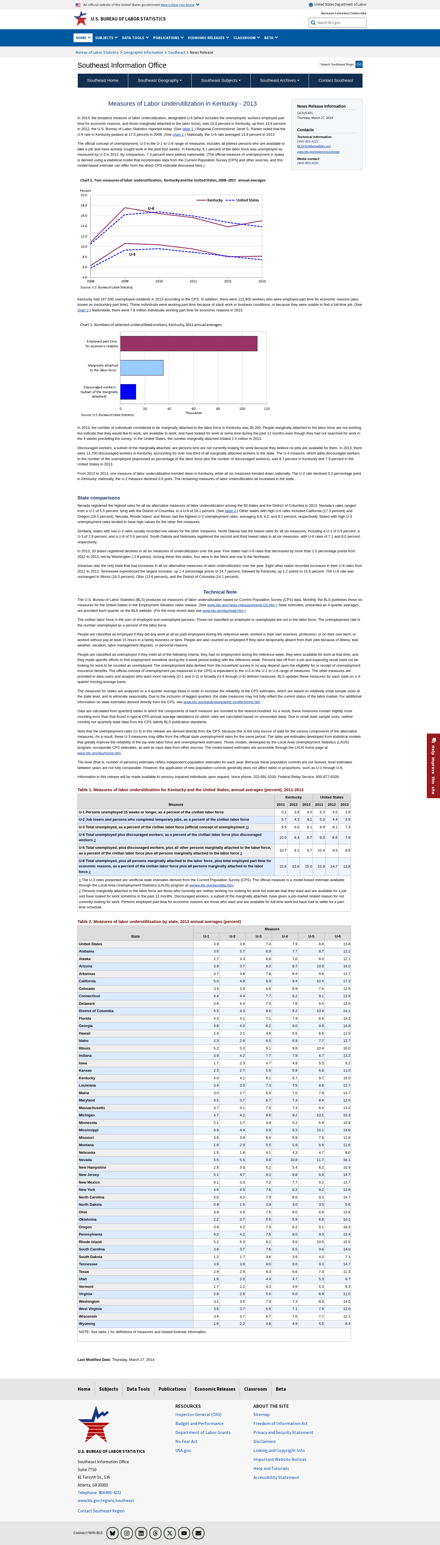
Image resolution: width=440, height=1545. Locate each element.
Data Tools (138, 1389)
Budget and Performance (199, 1423)
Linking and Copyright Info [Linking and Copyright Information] (279, 1450)
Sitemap (261, 1414)
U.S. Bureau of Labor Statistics (128, 19)
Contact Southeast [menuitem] (335, 80)
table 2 (230, 511)
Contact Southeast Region (101, 1511)
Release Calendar (335, 13)
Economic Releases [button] (206, 37)
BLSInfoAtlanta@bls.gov (314, 146)
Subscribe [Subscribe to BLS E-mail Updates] (358, 13)
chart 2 (83, 310)
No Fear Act (186, 1441)
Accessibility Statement (276, 1477)
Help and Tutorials (271, 1468)
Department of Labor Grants (203, 1432)
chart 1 (178, 134)
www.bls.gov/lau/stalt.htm (223, 611)
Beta (281, 1389)
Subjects (108, 1389)
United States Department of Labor (337, 4)
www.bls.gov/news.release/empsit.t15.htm (241, 605)
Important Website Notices (279, 1459)
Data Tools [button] (133, 37)
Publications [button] (166, 37)
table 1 (187, 129)
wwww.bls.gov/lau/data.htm (211, 885)
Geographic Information (143, 52)
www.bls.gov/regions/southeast (318, 151)
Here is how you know (177, 4)
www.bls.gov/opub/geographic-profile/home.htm (222, 702)
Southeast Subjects (219, 80)
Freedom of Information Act (280, 1423)
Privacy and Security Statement (283, 1432)
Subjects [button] (104, 37)
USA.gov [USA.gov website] (183, 1450)
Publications (172, 1389)
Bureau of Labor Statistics (97, 52)
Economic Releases (215, 1389)
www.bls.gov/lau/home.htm (99, 753)
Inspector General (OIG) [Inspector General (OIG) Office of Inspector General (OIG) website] (198, 1414)
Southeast (176, 52)
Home (84, 1389)
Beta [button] (269, 37)
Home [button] (81, 37)
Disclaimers (264, 1441)
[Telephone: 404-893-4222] (122, 1493)
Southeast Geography (158, 80)
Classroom (255, 1389)
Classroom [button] (244, 37)
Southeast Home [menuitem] (103, 80)
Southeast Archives (278, 80)
